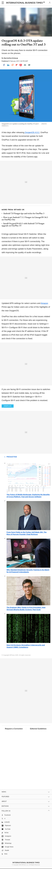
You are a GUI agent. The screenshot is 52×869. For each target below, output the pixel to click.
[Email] (25, 65)
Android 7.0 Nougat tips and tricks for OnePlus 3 (23, 214)
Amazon (44, 303)
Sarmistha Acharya (11, 58)
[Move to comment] (29, 65)
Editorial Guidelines (38, 729)
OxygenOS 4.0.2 (31, 132)
